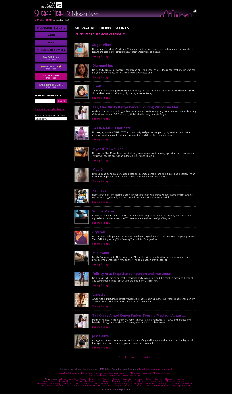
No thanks (92, 212)
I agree (72, 212)
